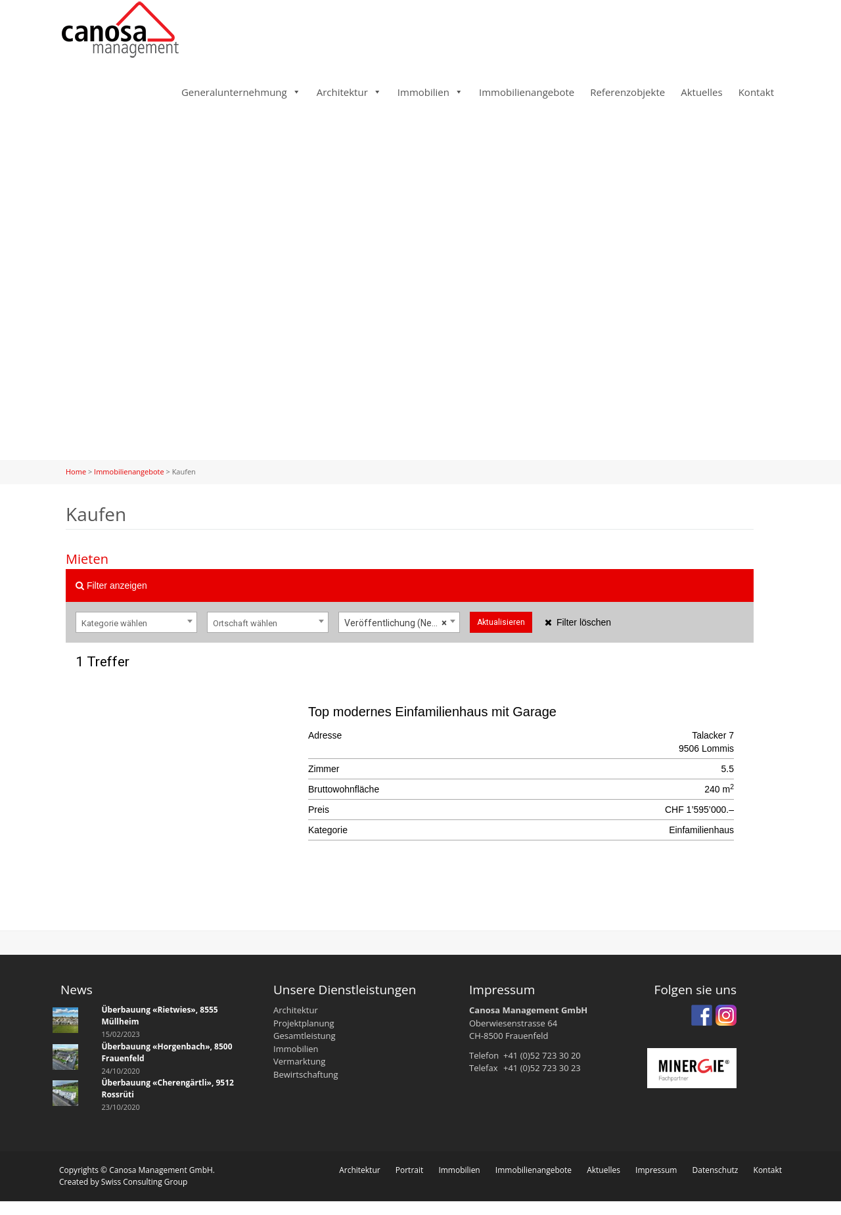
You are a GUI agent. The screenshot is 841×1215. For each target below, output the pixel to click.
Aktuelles (701, 92)
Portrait (410, 1170)
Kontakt (756, 92)
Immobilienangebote (526, 92)
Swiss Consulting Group (144, 1181)
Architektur (342, 92)
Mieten (87, 559)
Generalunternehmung (234, 92)
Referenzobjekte (627, 92)
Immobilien (423, 92)
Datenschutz (716, 1170)
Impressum (656, 1170)
